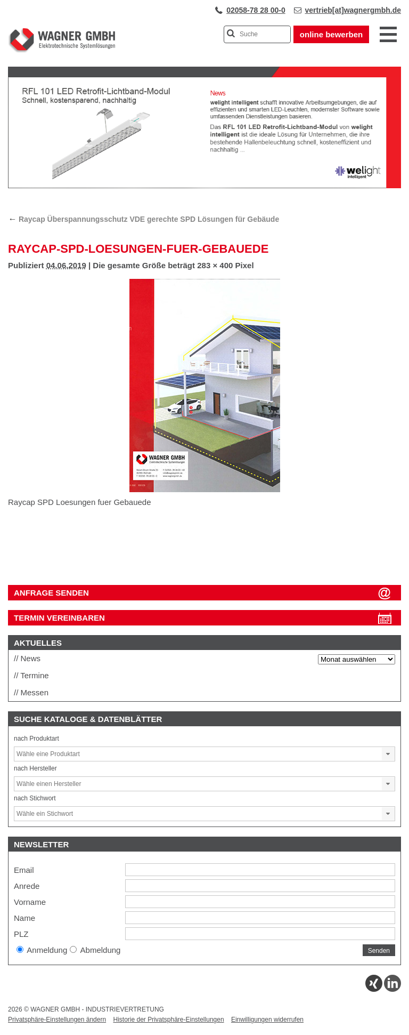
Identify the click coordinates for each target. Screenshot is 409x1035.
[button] (388, 754)
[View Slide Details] (204, 186)
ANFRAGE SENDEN (51, 592)
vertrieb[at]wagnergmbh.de (353, 10)
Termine (34, 675)
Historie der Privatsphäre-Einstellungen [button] (168, 1019)
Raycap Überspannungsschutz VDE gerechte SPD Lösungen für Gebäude (143, 219)
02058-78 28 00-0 (255, 10)
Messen (35, 692)
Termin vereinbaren (59, 617)
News (31, 658)
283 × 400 (215, 265)
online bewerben (331, 34)
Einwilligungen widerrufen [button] (267, 1019)
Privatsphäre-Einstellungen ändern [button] (57, 1019)
